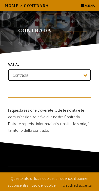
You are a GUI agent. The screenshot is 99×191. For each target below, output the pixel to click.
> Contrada (34, 6)
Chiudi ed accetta (77, 185)
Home (12, 6)
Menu (90, 5)
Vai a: (13, 64)
